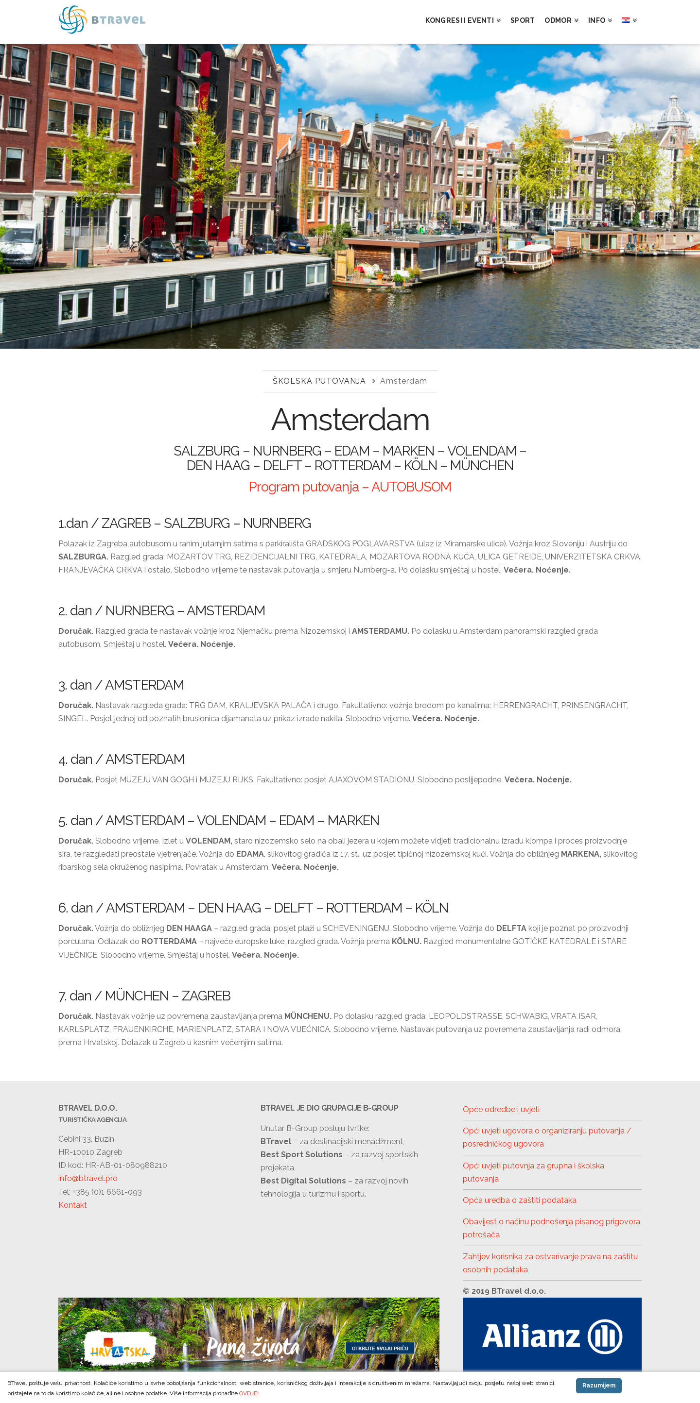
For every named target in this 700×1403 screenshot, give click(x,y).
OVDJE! (249, 1393)
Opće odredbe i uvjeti (501, 1109)
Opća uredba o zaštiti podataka (520, 1200)
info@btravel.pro (88, 1178)
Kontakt (72, 1205)
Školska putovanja (319, 381)
